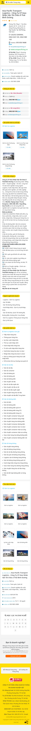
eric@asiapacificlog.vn (14, 114)
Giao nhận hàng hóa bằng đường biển (15, 435)
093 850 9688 (21, 42)
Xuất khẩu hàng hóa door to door (14, 351)
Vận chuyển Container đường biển (14, 424)
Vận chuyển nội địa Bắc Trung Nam (14, 395)
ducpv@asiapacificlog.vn (18, 47)
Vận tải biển (7, 402)
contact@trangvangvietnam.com (16, 717)
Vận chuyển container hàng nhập (14, 419)
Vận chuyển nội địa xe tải (11, 387)
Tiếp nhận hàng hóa (10, 335)
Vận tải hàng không (10, 443)
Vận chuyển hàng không (11, 446)
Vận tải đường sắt (9, 376)
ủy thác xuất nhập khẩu (11, 340)
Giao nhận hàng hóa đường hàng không (16, 466)
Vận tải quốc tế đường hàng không (14, 455)
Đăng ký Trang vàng (11, 669)
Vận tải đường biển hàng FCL (13, 410)
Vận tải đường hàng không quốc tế (14, 460)
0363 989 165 (13, 100)
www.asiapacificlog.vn (19, 49)
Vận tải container (9, 371)
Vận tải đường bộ (9, 373)
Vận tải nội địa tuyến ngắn (12, 390)
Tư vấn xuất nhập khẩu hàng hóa (14, 348)
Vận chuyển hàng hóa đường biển (14, 421)
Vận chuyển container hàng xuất (14, 416)
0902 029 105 (14, 37)
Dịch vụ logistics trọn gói (11, 331)
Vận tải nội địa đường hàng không (14, 452)
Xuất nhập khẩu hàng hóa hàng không (15, 463)
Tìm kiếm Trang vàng (13, 2)
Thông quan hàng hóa (11, 337)
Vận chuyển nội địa (10, 382)
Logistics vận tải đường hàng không (15, 457)
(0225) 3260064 (17, 35)
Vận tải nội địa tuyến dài (11, 384)
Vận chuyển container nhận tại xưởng (15, 432)
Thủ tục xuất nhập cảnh (11, 343)
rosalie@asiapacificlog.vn (15, 103)
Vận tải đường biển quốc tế (12, 408)
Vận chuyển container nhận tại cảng (15, 429)
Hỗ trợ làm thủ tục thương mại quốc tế (16, 361)
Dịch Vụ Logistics (9, 126)
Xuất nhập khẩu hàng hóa (12, 345)
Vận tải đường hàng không (12, 449)
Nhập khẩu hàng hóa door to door (14, 354)
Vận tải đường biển (10, 379)
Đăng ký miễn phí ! (15, 656)
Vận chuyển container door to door (14, 427)
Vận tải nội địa (8, 365)
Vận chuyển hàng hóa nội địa (13, 392)
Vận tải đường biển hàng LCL (13, 413)
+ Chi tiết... (8, 147)
